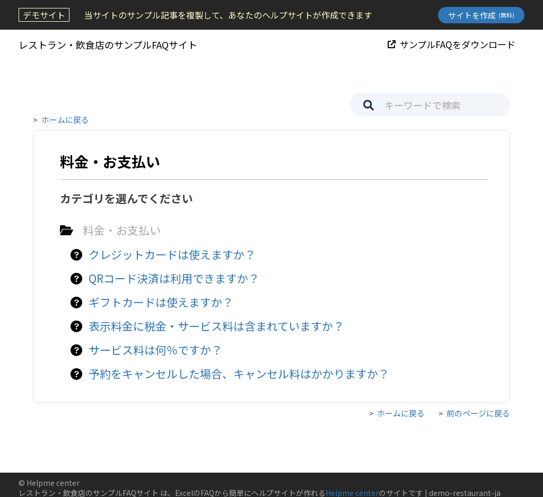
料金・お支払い (122, 230)
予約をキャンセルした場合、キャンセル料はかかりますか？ (239, 373)
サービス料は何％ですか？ (155, 350)
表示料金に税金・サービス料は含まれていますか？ (216, 326)
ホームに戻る (65, 119)
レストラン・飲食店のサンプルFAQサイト (108, 44)
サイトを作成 (481, 15)
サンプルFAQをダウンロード (451, 44)
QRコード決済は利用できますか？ (174, 278)
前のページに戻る (478, 413)
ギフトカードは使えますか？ (161, 302)
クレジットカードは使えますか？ (172, 254)
